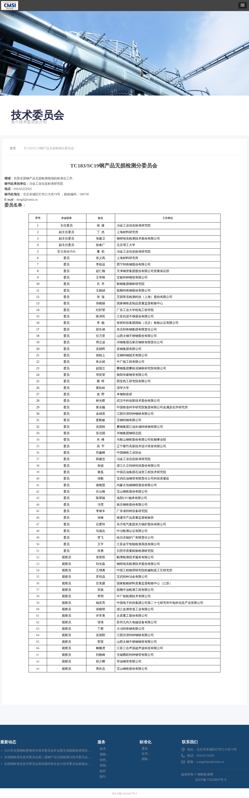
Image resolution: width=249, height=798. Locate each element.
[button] (242, 5)
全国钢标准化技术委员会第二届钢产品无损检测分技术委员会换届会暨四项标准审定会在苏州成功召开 (48, 757)
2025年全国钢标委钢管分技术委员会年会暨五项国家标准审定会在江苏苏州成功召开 (48, 750)
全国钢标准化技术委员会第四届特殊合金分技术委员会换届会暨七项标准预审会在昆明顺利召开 (48, 763)
